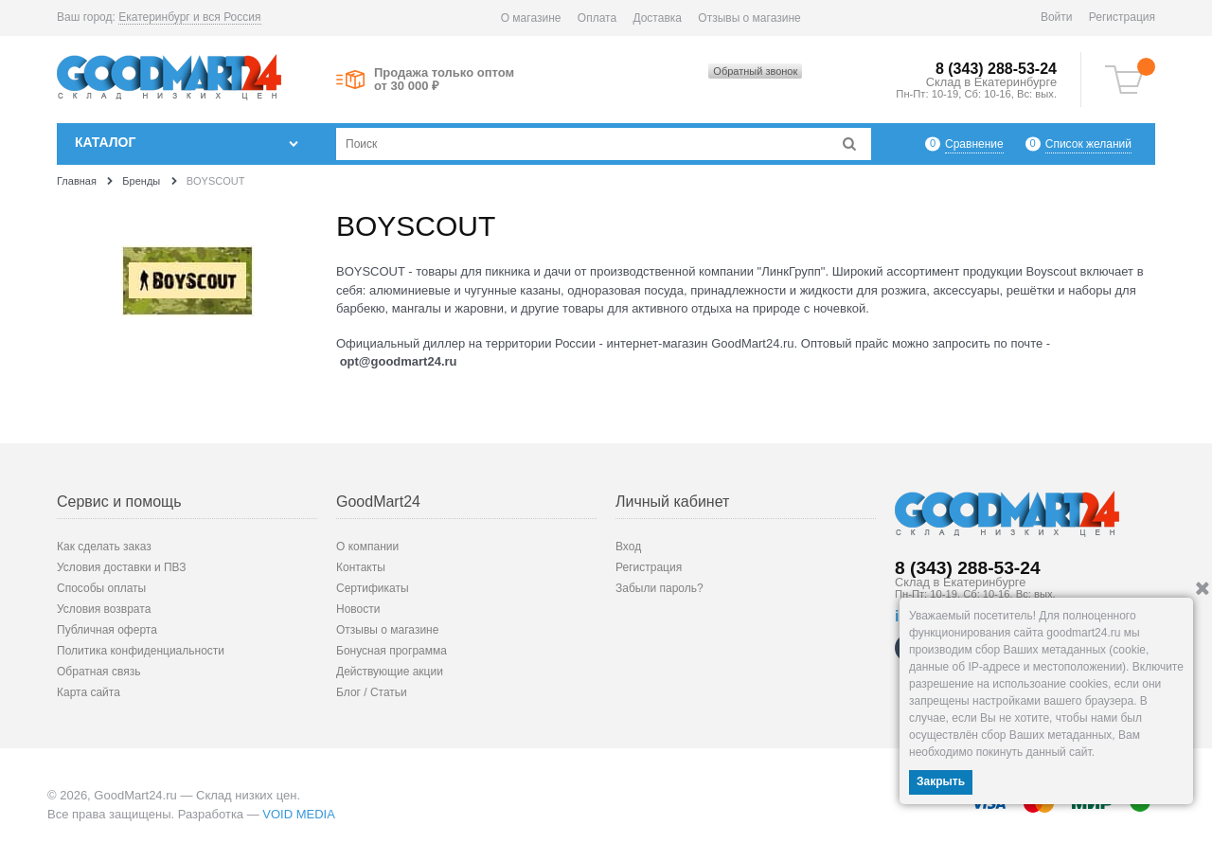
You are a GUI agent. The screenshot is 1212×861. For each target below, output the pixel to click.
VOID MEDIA (298, 814)
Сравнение (974, 143)
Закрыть (941, 781)
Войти (1057, 17)
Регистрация (1122, 17)
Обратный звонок (755, 71)
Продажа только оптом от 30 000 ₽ (444, 79)
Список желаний (1088, 143)
